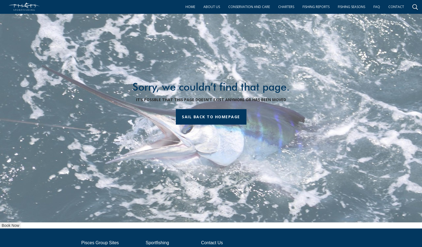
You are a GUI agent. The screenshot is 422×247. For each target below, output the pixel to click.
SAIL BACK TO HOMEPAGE (211, 116)
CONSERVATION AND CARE (249, 6)
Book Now (10, 225)
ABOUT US (211, 6)
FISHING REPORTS (316, 6)
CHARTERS (286, 6)
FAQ (376, 6)
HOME (190, 6)
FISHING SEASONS (351, 6)
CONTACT (396, 6)
